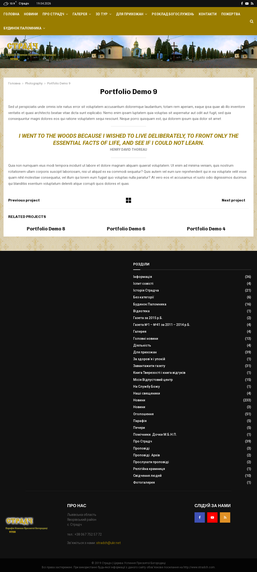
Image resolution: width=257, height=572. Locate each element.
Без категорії (143, 297)
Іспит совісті (143, 283)
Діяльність (142, 345)
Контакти (208, 14)
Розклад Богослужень (173, 14)
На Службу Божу (146, 386)
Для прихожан (129, 14)
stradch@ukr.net (108, 543)
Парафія (140, 421)
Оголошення (143, 414)
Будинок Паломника (22, 28)
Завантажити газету (149, 366)
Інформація (142, 277)
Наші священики (146, 393)
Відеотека (141, 311)
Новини (31, 14)
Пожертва (230, 14)
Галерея (80, 14)
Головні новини (145, 338)
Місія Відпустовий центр (153, 380)
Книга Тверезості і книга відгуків (159, 373)
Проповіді (141, 448)
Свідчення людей (147, 475)
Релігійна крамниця (149, 469)
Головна (11, 14)
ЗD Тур (102, 14)
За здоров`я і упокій (149, 359)
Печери (139, 428)
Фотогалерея (144, 482)
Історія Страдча (146, 290)
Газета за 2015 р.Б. (148, 318)
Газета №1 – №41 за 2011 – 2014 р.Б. (161, 325)
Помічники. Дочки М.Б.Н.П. (155, 434)
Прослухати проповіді (151, 462)
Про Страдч (53, 14)
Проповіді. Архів (146, 455)
